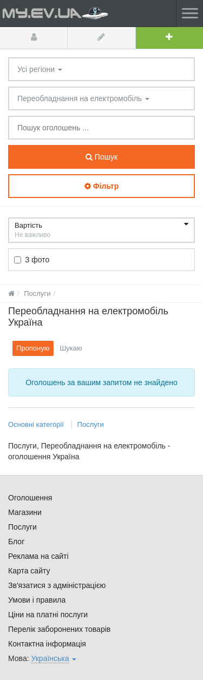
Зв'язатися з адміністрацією (57, 585)
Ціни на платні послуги (48, 614)
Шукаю (71, 348)
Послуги (90, 424)
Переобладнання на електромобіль (83, 98)
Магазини (25, 512)
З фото (31, 259)
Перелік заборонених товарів (59, 629)
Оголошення (30, 497)
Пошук (101, 157)
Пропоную (33, 348)
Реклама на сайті (38, 556)
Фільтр (101, 186)
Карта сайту (29, 570)
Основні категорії (37, 424)
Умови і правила (37, 600)
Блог (16, 541)
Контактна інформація (47, 643)
